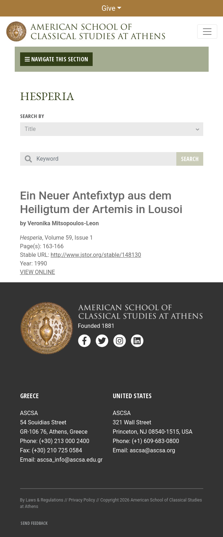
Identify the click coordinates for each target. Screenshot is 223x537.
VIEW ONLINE (37, 272)
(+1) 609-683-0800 (155, 441)
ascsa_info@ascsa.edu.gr (70, 459)
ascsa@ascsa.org (152, 450)
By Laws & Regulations (42, 500)
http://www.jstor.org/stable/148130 (96, 254)
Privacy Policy (82, 500)
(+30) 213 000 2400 (64, 441)
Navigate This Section (56, 59)
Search (190, 159)
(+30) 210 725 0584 (57, 450)
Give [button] (109, 8)
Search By (32, 115)
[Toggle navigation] (207, 31)
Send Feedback (33, 523)
